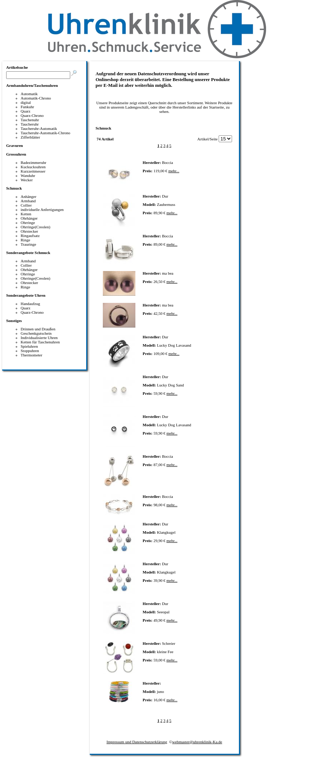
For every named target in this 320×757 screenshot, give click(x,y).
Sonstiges (14, 320)
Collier (26, 205)
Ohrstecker (29, 231)
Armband (28, 201)
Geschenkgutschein (36, 333)
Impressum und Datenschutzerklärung (136, 742)
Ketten (26, 214)
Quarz (25, 111)
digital (26, 102)
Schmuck (14, 188)
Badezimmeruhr (33, 162)
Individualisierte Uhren (39, 337)
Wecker (27, 180)
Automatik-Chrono (36, 98)
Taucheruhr (30, 124)
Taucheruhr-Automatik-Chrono (45, 133)
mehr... (173, 171)
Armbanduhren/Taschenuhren (32, 85)
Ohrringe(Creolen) (35, 227)
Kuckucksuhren (33, 167)
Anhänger (28, 196)
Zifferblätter (30, 137)
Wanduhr (28, 175)
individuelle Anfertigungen (42, 209)
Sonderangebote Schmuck (28, 252)
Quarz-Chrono (32, 115)
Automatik (29, 94)
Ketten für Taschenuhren (40, 342)
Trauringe (28, 244)
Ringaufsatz (30, 235)
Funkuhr (27, 107)
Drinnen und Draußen (38, 329)
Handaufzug (30, 303)
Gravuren (14, 145)
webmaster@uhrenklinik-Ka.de (197, 742)
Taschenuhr (30, 120)
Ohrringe (28, 222)
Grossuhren (16, 154)
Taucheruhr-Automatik (39, 128)
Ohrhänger (29, 218)
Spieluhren (29, 346)
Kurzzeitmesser (33, 171)
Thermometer (31, 355)
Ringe (25, 240)
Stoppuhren (30, 350)
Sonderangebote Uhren (25, 295)
